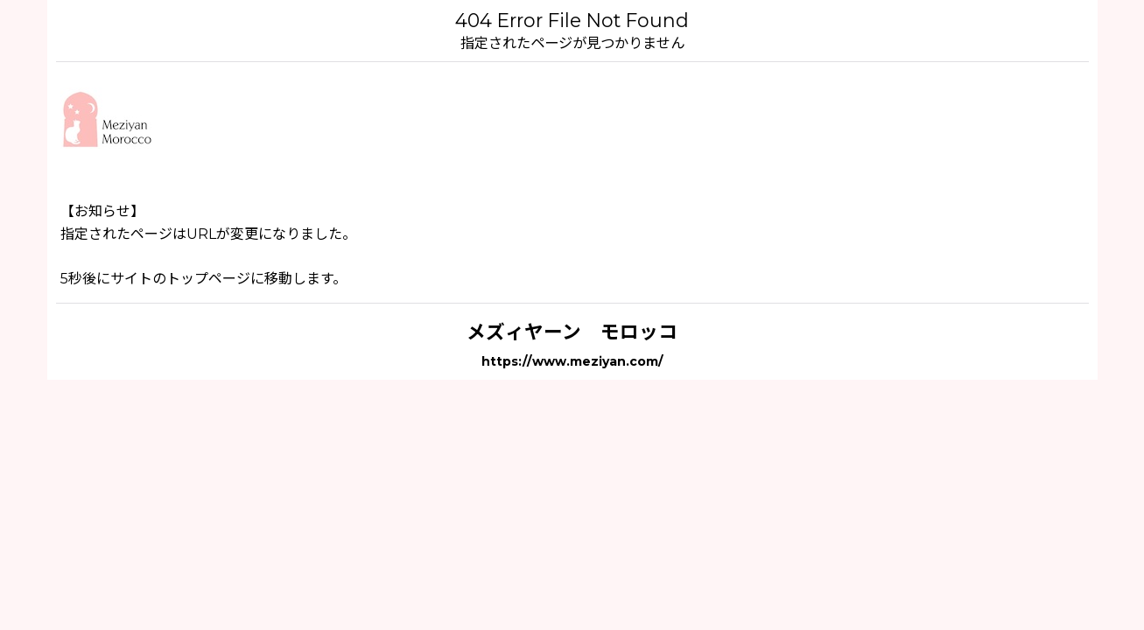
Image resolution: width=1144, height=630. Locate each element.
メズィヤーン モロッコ (572, 331)
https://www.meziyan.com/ (572, 361)
